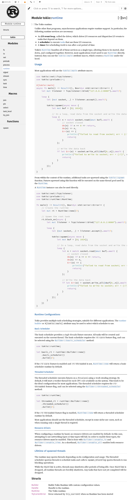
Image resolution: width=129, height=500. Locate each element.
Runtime (36, 491)
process (6, 65)
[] (119, 18)
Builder (35, 485)
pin (4, 104)
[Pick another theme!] (29, 8)
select (5, 108)
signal (5, 72)
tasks (62, 42)
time (5, 87)
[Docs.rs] (6, 2)
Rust (98, 2)
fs (4, 50)
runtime (6, 69)
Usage (38, 64)
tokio (12, 37)
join (4, 100)
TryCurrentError (39, 494)
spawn (5, 128)
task (5, 84)
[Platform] (32, 2)
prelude (6, 61)
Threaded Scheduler (44, 372)
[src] (124, 18)
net (4, 57)
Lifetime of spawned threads (50, 451)
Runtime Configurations (47, 314)
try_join (6, 115)
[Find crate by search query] (118, 2)
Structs (6, 30)
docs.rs (87, 2)
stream (6, 76)
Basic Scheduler (42, 328)
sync (5, 80)
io (4, 54)
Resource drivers (43, 428)
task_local (7, 111)
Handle (35, 488)
